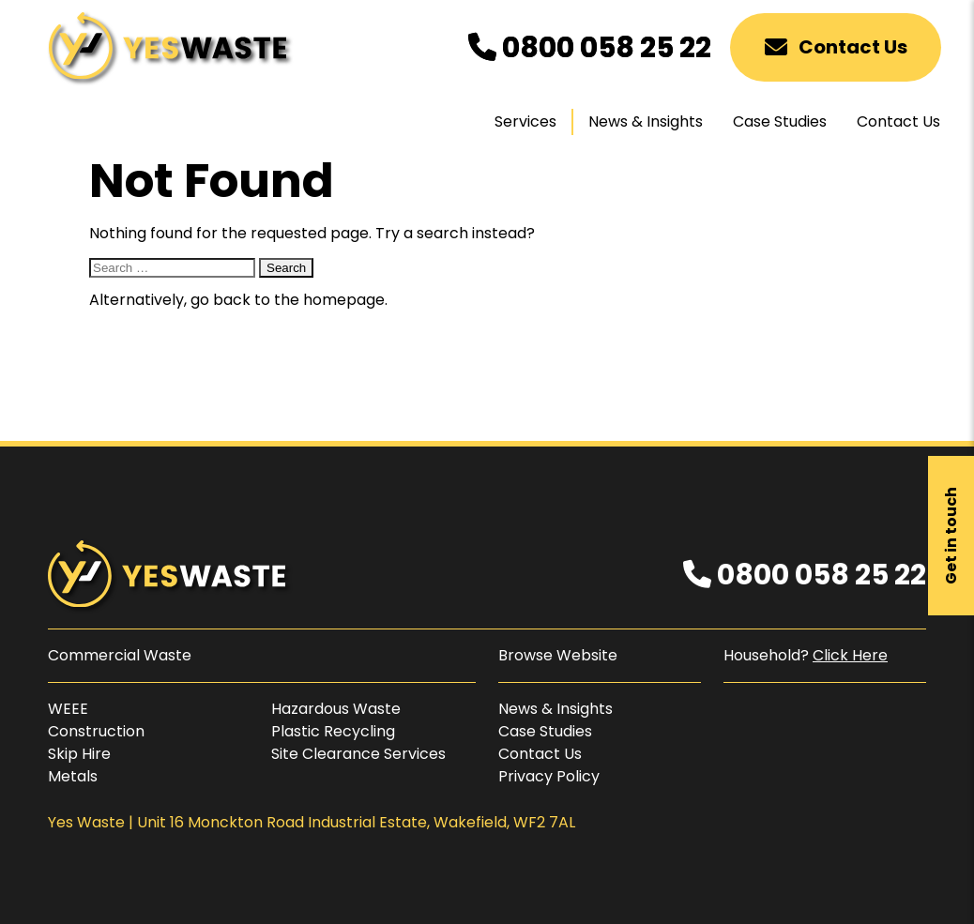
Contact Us (836, 47)
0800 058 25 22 (589, 48)
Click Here (850, 655)
